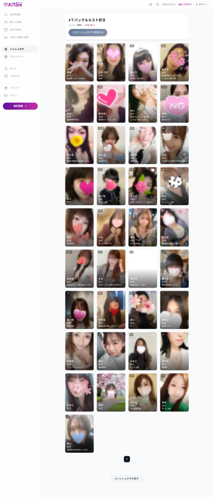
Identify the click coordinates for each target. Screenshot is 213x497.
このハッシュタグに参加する (87, 32)
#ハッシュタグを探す (127, 478)
